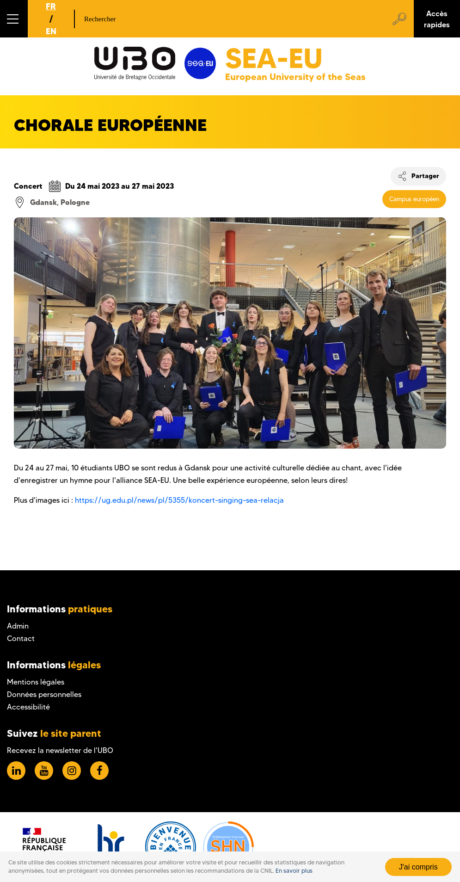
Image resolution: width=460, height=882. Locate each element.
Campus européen (414, 199)
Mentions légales (35, 682)
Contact (21, 638)
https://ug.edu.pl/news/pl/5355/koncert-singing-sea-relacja (179, 500)
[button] (14, 18)
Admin (18, 626)
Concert (28, 186)
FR (51, 6)
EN (51, 31)
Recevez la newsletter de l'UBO (60, 750)
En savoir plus (294, 870)
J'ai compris (418, 867)
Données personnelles (44, 694)
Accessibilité (28, 707)
